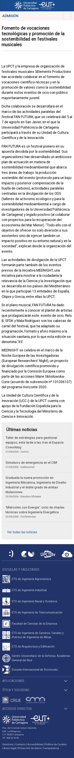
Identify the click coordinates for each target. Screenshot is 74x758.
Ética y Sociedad (15, 690)
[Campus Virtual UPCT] (27, 554)
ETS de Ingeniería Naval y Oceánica (34, 601)
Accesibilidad (35, 744)
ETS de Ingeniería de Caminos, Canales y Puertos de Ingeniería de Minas (38, 635)
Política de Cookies (56, 744)
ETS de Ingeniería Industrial (29, 590)
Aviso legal (10, 748)
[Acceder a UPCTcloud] (67, 554)
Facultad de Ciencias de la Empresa (34, 623)
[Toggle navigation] (2, 6)
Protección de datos (29, 748)
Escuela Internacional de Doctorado (35, 669)
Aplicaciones (13, 681)
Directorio (7, 744)
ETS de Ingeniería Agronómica (31, 579)
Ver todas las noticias (22, 532)
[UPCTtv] (48, 554)
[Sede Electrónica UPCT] (11, 554)
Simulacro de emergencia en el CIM (31, 463)
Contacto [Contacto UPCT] (20, 744)
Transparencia (51, 748)
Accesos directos (17, 709)
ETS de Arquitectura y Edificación (33, 646)
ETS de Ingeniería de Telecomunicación (37, 612)
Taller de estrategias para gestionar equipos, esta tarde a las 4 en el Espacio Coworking (35, 442)
